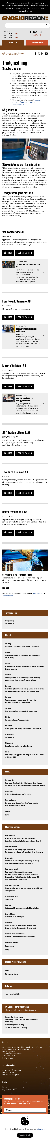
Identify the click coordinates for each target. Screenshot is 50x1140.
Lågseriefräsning (21, 655)
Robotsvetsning (20, 711)
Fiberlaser (26, 691)
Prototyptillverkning (11, 897)
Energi (7, 970)
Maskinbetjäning (20, 850)
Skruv (7, 746)
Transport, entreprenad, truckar (15, 934)
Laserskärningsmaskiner (25, 872)
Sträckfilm (8, 794)
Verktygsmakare (10, 891)
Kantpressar (35, 874)
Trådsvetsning (27, 729)
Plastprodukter (20, 805)
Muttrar (11, 746)
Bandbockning (35, 647)
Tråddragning (9, 729)
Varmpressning (9, 680)
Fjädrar (22, 746)
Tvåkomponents (29, 786)
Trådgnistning (13, 55)
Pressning (8, 675)
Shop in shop (17, 838)
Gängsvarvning (25, 703)
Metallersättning (18, 783)
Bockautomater (32, 877)
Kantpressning (26, 647)
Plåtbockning (9, 647)
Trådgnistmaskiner (21, 877)
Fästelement (9, 743)
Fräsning (7, 652)
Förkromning (9, 863)
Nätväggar (17, 755)
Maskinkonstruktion (11, 872)
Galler (7, 752)
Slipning (7, 717)
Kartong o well (9, 908)
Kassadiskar (31, 838)
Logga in (5, 1087)
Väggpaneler (27, 841)
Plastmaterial (23, 879)
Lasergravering (28, 689)
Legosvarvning (9, 928)
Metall (5, 55)
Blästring (24, 863)
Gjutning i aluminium (11, 669)
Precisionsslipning (23, 720)
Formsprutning (9, 780)
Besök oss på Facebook (11, 1070)
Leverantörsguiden (18, 53)
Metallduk (13, 757)
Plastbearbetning (10, 800)
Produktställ (9, 838)
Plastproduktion (33, 803)
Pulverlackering (27, 861)
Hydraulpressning (22, 678)
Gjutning (7, 664)
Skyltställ (24, 838)
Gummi (7, 815)
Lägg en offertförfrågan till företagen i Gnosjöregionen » (26, 102)
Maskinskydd (9, 755)
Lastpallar (26, 908)
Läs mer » (41, 1129)
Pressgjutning (9, 666)
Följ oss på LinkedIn (10, 1072)
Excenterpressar (25, 874)
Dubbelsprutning (10, 786)
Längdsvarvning (21, 700)
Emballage (8, 905)
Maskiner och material (12, 869)
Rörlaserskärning (38, 689)
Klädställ (38, 841)
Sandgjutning (30, 666)
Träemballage (18, 908)
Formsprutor (15, 879)
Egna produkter (10, 946)
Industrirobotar (30, 850)
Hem (10, 53)
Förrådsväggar (19, 917)
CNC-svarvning (31, 700)
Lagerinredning (9, 917)
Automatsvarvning (10, 700)
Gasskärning (9, 691)
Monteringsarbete (20, 925)
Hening (15, 720)
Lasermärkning (18, 689)
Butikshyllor (19, 841)
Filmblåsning (9, 791)
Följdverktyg (9, 888)
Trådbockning (18, 729)
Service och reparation (12, 942)
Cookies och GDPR (9, 1089)
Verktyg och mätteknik (12, 885)
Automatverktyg (32, 888)
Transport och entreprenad (13, 937)
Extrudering (27, 794)
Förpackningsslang (18, 794)
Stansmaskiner (10, 877)
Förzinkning (35, 861)
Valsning (33, 680)
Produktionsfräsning (33, 655)
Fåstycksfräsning (10, 655)
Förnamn (9, 1110)
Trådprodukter (36, 729)
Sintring (39, 783)
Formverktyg (22, 888)
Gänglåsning (28, 746)
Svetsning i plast (10, 803)
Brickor (17, 746)
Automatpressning (10, 678)
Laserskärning (9, 689)
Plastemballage (34, 908)
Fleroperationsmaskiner (12, 874)
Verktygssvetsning (31, 711)
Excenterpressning (34, 678)
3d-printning (9, 899)
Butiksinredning (10, 836)
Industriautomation (11, 847)
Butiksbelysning (10, 841)
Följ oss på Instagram (10, 1074)
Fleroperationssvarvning (12, 703)
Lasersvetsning (10, 711)
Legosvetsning (9, 925)
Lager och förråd (10, 914)
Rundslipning (9, 720)
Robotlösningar (10, 850)
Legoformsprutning (20, 928)
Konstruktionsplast (22, 803)
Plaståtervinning (10, 805)
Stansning (27, 680)
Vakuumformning (39, 786)
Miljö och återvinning (11, 974)
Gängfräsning (9, 658)
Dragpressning (19, 680)
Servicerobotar (38, 852)
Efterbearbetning (32, 928)
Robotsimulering (10, 852)
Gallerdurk (35, 755)
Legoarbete (8, 923)
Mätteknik (40, 888)
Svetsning (8, 708)
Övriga (7, 950)
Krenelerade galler (26, 755)
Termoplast (8, 783)
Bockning (8, 644)
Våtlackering (17, 863)
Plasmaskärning (34, 691)
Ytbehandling (9, 858)
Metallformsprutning (30, 783)
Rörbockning (17, 647)
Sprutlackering (9, 861)
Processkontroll (28, 852)
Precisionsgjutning (20, 666)
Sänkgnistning (38, 593)
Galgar (33, 841)
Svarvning (8, 697)
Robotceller (19, 852)
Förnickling (18, 861)
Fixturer (15, 888)
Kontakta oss (7, 1058)
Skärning (8, 686)
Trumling (30, 863)
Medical (7, 811)
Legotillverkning (31, 925)
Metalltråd (8, 726)
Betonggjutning (39, 666)
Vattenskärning (18, 691)
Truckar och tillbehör (28, 937)
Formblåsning (20, 786)
